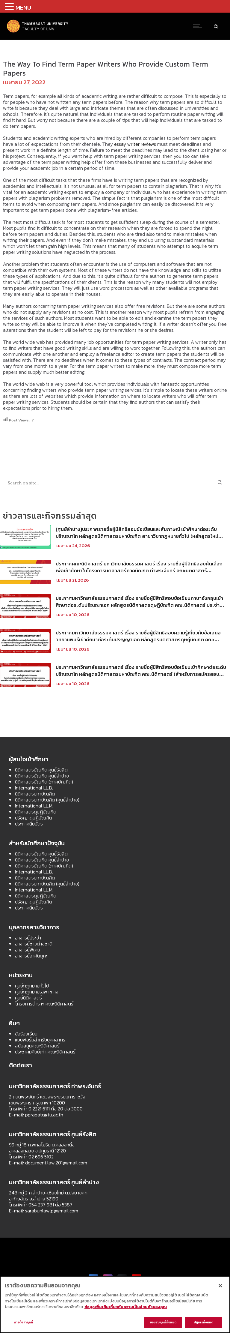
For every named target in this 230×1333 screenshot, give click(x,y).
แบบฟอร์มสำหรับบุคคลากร (40, 1039)
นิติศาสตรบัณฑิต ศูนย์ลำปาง (42, 775)
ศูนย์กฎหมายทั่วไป (32, 985)
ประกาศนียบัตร (29, 823)
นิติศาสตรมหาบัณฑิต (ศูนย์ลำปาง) (47, 799)
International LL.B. (34, 787)
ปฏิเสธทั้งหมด (204, 1322)
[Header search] (216, 25)
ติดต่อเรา (20, 1065)
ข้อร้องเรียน (26, 1033)
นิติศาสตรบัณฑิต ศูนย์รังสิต (41, 769)
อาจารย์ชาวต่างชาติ (33, 943)
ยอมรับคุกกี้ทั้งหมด (163, 1322)
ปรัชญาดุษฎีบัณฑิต (33, 817)
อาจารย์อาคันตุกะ (31, 955)
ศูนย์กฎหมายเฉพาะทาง (36, 991)
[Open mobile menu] (199, 26)
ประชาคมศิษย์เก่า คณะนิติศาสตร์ (45, 1051)
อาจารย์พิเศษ (27, 949)
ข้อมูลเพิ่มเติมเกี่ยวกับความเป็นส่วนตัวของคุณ (125, 1307)
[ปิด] (220, 1285)
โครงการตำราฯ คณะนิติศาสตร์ (44, 1003)
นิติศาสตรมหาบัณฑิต (35, 793)
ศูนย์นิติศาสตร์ (28, 997)
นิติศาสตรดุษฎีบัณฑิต (35, 811)
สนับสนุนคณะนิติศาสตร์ (37, 1045)
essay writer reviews (135, 144)
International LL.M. (34, 805)
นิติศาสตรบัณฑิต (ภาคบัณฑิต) (44, 781)
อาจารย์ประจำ (28, 937)
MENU (23, 7)
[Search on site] (115, 482)
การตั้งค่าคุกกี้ (23, 1322)
